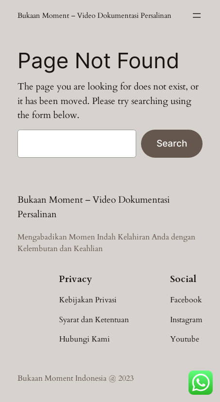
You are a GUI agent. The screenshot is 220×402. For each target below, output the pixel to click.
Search (172, 143)
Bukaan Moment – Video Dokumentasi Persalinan (94, 15)
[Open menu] (197, 15)
